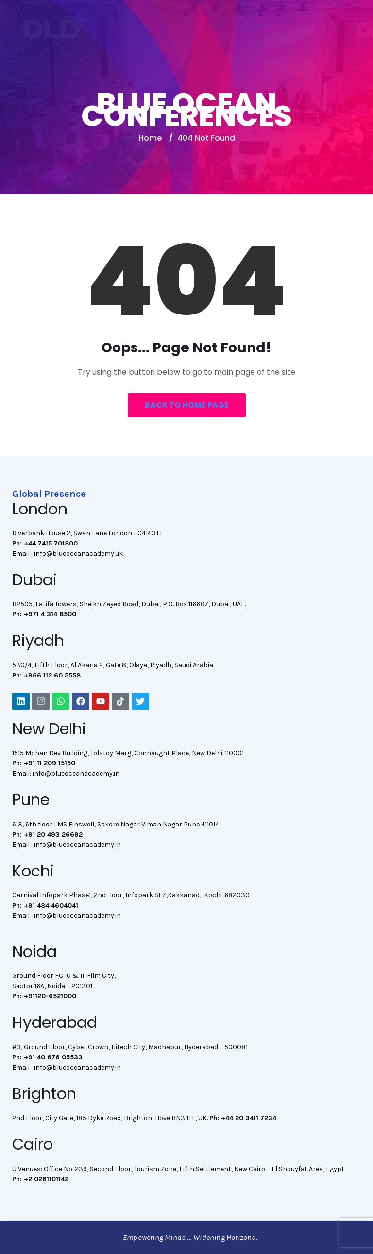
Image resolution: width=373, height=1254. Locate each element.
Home (150, 138)
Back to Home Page (187, 405)
